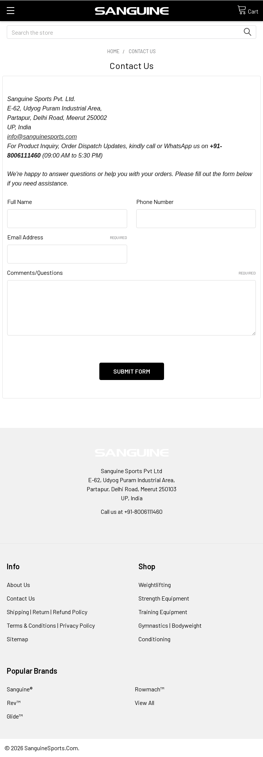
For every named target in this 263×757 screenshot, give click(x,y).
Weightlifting (154, 584)
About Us (18, 584)
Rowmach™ (149, 689)
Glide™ (15, 716)
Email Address (67, 237)
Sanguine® (19, 689)
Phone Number (154, 201)
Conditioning (154, 638)
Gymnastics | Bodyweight (170, 625)
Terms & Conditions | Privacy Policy (51, 625)
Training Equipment (162, 611)
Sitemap (17, 638)
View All (144, 702)
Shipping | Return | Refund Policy (47, 611)
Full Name (19, 201)
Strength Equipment (163, 598)
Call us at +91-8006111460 (132, 511)
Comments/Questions (131, 272)
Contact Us (21, 598)
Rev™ (14, 702)
